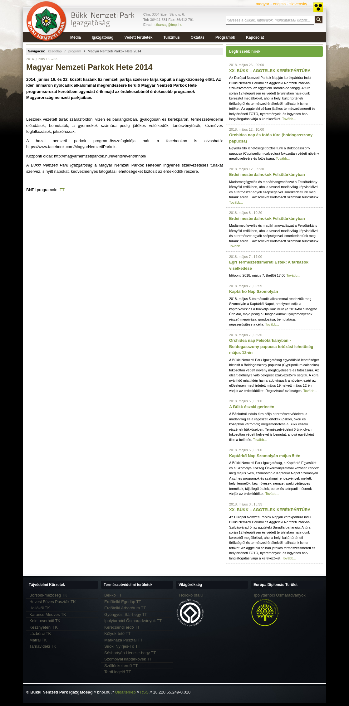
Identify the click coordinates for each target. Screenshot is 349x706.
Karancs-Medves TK (47, 614)
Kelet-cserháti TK (44, 620)
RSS (144, 692)
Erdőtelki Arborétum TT (125, 608)
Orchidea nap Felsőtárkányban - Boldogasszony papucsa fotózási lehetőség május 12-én (271, 346)
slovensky (298, 4)
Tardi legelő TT (117, 672)
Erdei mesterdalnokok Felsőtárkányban (267, 174)
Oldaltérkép (125, 692)
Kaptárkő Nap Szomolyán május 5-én (264, 455)
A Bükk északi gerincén (251, 406)
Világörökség (190, 585)
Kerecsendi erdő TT (122, 627)
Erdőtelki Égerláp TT (122, 601)
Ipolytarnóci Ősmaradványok (280, 595)
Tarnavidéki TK (42, 646)
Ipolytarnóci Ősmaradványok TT (133, 620)
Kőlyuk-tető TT (117, 633)
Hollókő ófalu (191, 595)
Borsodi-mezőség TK (48, 595)
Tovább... (289, 119)
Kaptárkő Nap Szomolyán (253, 291)
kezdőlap (55, 51)
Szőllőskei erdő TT (121, 665)
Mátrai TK (38, 640)
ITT (61, 189)
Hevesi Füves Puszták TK (52, 601)
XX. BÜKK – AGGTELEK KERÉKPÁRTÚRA (270, 70)
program (74, 51)
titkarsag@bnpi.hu (168, 25)
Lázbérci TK (40, 633)
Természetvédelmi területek (128, 585)
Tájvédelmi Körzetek (47, 585)
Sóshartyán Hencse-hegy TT (130, 652)
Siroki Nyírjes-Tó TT (122, 646)
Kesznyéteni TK (43, 627)
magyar (262, 4)
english (279, 4)
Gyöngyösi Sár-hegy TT (125, 614)
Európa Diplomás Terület (275, 585)
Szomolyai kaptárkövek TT (128, 659)
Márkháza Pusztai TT (123, 640)
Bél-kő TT (113, 595)
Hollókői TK (39, 608)
